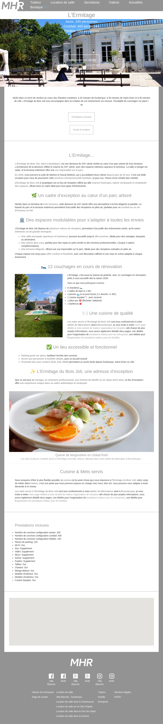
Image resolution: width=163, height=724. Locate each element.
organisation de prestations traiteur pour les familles (93, 337)
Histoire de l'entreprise (43, 692)
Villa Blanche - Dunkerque (69, 697)
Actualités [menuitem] (136, 2)
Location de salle (62, 2)
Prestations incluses (82, 117)
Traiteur (35, 2)
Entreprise (103, 701)
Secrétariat (91, 2)
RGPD (117, 697)
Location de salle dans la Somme (72, 716)
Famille (101, 697)
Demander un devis (81, 60)
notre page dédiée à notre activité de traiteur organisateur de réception (64, 494)
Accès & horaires (81, 129)
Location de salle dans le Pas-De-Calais (76, 711)
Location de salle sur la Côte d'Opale (74, 706)
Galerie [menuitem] (114, 2)
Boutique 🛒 (39, 7)
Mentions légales (122, 692)
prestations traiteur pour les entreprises (108, 334)
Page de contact (40, 697)
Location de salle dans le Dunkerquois (75, 701)
